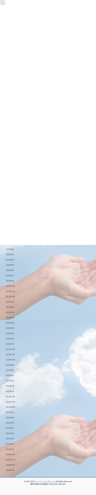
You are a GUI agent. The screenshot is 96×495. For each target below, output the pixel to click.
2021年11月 (10, 402)
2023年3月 (10, 333)
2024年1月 (10, 281)
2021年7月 (10, 423)
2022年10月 (10, 359)
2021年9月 (10, 412)
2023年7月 (10, 312)
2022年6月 (10, 370)
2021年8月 (10, 417)
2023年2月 (10, 338)
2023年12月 (10, 286)
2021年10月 (10, 407)
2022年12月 (10, 349)
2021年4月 (10, 433)
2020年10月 (10, 465)
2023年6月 (10, 317)
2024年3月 (10, 270)
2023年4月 (10, 328)
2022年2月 (10, 391)
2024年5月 (10, 259)
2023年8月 (10, 307)
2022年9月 (10, 365)
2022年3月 (10, 386)
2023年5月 (10, 323)
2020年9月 (10, 470)
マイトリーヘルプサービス (45, 481)
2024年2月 (10, 275)
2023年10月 (10, 296)
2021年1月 (10, 449)
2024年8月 (10, 249)
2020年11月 (10, 459)
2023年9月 (10, 302)
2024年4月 (10, 265)
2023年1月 (10, 344)
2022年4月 (10, 380)
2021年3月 (10, 438)
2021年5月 (10, 428)
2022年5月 (10, 375)
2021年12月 (10, 396)
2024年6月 (10, 254)
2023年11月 (10, 291)
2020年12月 (10, 454)
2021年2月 (10, 444)
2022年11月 (10, 354)
